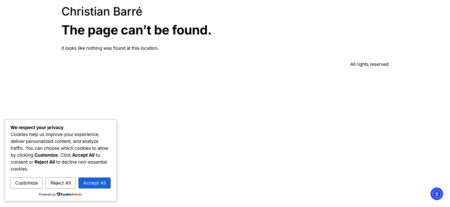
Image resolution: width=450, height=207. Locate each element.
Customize (26, 183)
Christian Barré (101, 11)
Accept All (94, 183)
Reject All (61, 183)
